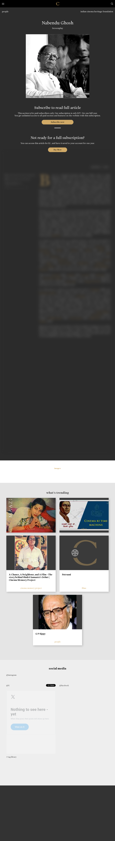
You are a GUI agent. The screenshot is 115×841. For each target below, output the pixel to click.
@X (8, 685)
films (84, 588)
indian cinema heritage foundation (97, 11)
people (5, 11)
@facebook (64, 685)
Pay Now (57, 150)
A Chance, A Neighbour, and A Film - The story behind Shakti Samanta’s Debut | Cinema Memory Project (30, 577)
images (57, 468)
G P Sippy (40, 633)
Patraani (66, 574)
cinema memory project (31, 588)
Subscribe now (57, 122)
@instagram (11, 675)
